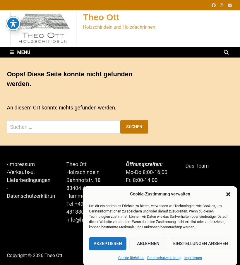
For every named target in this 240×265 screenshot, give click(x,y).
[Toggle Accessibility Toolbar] (13, 11)
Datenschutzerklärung (164, 260)
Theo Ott (101, 17)
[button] (228, 196)
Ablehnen (148, 246)
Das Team (197, 166)
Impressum (193, 260)
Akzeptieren (108, 246)
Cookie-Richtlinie (131, 260)
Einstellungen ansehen (200, 246)
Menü (20, 52)
